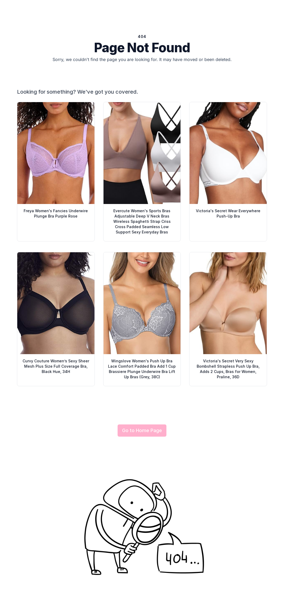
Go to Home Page (142, 430)
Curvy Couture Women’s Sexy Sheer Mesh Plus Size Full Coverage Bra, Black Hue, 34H (56, 366)
